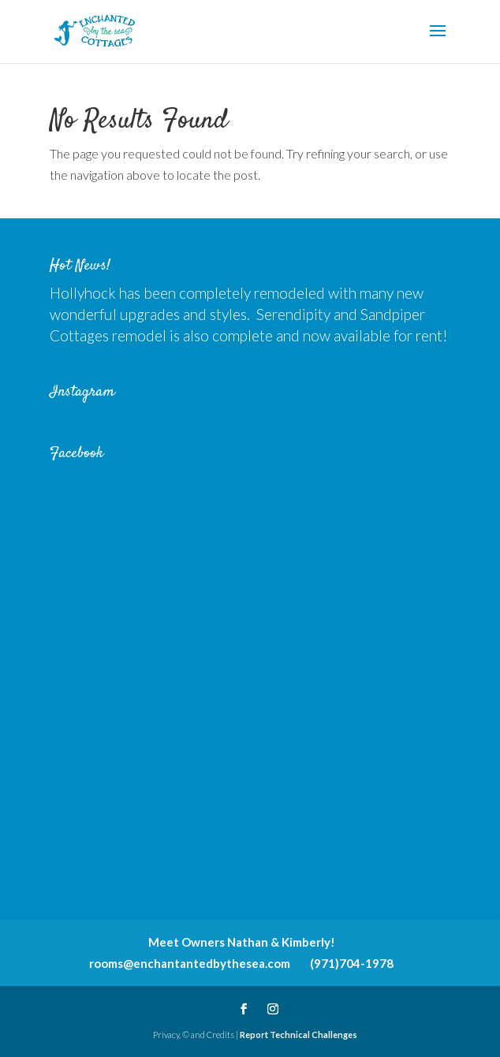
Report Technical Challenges (298, 1034)
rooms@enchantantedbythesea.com (189, 963)
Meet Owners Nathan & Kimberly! (241, 942)
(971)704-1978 (352, 963)
